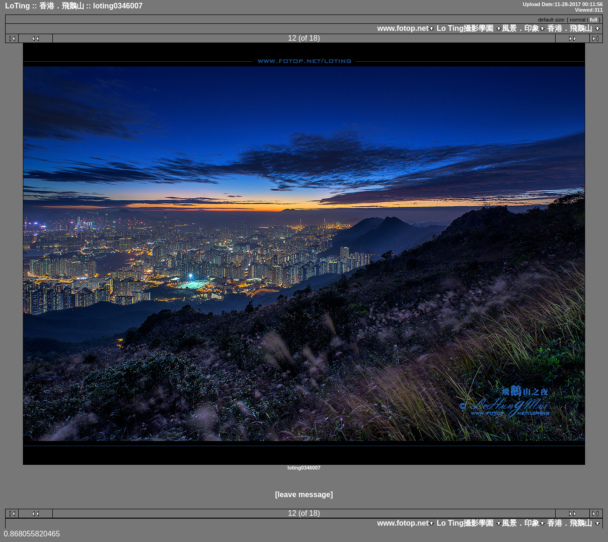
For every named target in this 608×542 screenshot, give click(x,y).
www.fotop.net (403, 28)
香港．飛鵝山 (569, 28)
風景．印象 (520, 28)
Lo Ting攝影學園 (464, 28)
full (594, 19)
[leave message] (304, 495)
